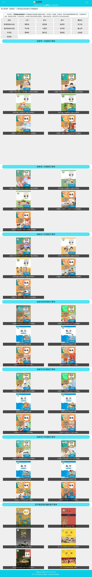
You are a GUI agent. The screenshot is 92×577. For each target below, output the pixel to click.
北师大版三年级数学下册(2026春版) (23, 276)
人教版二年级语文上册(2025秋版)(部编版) (68, 209)
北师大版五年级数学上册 (23, 411)
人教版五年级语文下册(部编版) (68, 432)
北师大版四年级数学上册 (23, 344)
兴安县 (9, 32)
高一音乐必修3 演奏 (69, 526)
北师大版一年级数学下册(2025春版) (68, 112)
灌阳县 (27, 24)
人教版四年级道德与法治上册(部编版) (23, 323)
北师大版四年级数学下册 (68, 344)
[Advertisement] (46, 59)
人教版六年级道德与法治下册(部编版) (68, 458)
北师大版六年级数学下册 (68, 479)
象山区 (80, 28)
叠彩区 (80, 20)
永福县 (80, 32)
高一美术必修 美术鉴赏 (23, 526)
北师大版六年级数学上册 (23, 479)
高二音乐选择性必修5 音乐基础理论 (68, 547)
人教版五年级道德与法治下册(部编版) (68, 391)
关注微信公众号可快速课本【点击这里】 (46, 5)
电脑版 (38, 572)
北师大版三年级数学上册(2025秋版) (68, 256)
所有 (9, 20)
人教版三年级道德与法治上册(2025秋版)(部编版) (23, 256)
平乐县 (27, 28)
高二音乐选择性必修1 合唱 (69, 567)
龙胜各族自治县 (9, 28)
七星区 (44, 28)
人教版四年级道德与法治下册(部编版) (68, 323)
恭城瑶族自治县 (9, 24)
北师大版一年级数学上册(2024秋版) (23, 112)
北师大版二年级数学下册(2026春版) (23, 209)
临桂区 (62, 24)
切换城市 (12, 9)
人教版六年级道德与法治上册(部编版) (23, 458)
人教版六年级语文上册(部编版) (23, 500)
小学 (27, 20)
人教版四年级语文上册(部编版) (23, 365)
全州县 (62, 28)
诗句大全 (53, 572)
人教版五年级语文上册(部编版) (23, 432)
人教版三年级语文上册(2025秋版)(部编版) (68, 276)
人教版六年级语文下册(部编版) (68, 500)
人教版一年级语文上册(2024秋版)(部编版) (23, 133)
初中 (44, 20)
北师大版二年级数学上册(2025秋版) (68, 188)
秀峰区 (27, 32)
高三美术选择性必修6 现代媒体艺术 (23, 567)
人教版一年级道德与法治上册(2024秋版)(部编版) (23, 92)
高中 (62, 20)
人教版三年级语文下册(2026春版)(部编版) (23, 297)
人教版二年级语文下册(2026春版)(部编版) (23, 229)
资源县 (9, 36)
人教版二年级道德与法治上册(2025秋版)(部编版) (23, 188)
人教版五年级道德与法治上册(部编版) (23, 391)
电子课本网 (4, 9)
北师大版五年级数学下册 (68, 411)
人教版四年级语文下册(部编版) (68, 365)
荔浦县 (44, 24)
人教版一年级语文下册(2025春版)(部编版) (68, 133)
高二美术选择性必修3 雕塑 (23, 547)
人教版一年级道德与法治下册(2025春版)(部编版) (68, 92)
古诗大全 (48, 572)
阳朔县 (62, 32)
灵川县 (80, 24)
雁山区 (44, 32)
